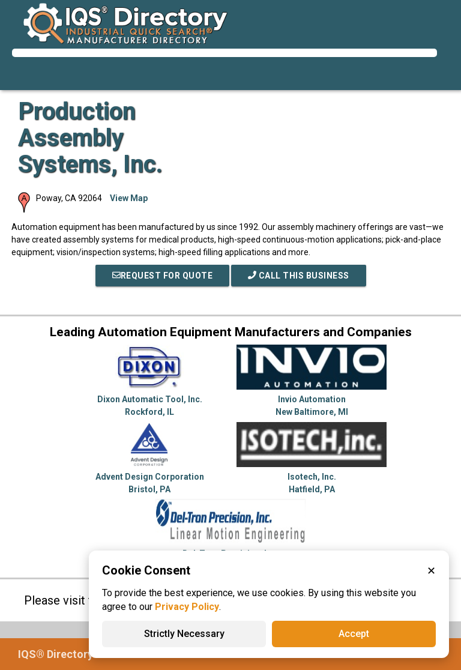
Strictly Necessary (184, 633)
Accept (354, 633)
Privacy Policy (187, 606)
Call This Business (298, 275)
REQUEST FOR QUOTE (162, 275)
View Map (129, 198)
